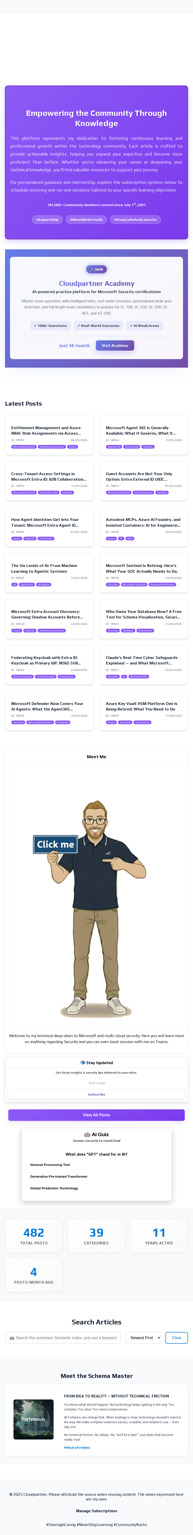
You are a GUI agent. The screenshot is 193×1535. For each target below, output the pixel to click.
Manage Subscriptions (96, 1511)
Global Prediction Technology (54, 1188)
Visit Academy (115, 346)
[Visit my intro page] (96, 897)
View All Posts (96, 1115)
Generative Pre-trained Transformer (59, 1176)
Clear (176, 1338)
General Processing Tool (50, 1165)
